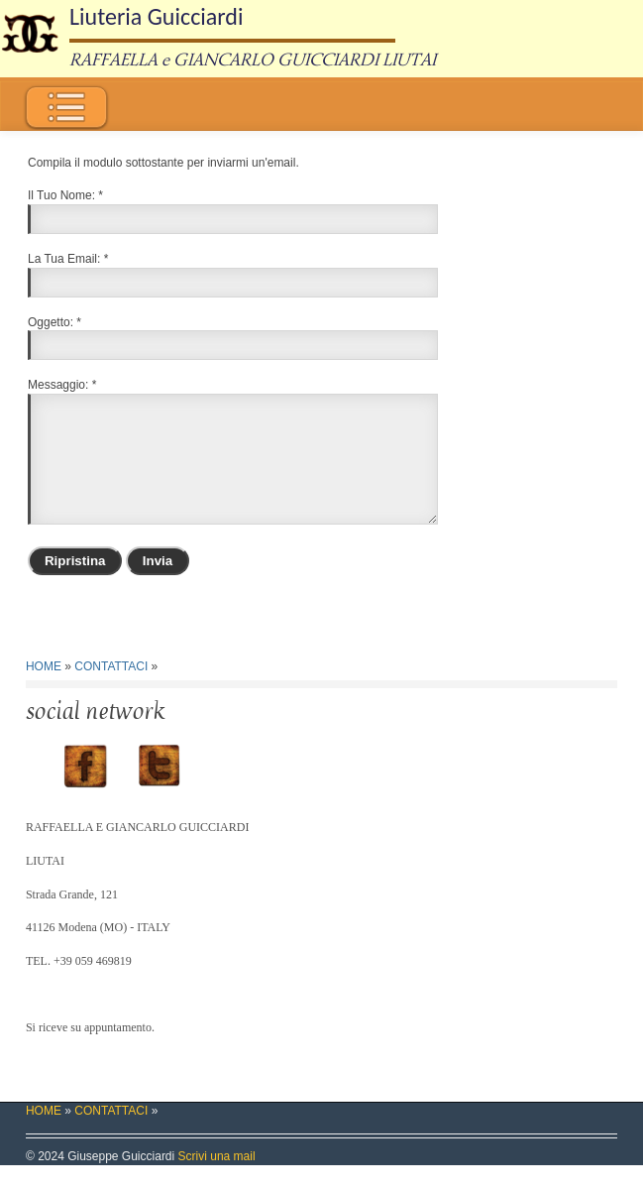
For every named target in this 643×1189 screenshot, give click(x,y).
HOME (43, 690)
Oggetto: (50, 322)
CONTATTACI (111, 690)
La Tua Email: (64, 259)
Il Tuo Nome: (61, 195)
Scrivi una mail (217, 1180)
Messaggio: (58, 385)
